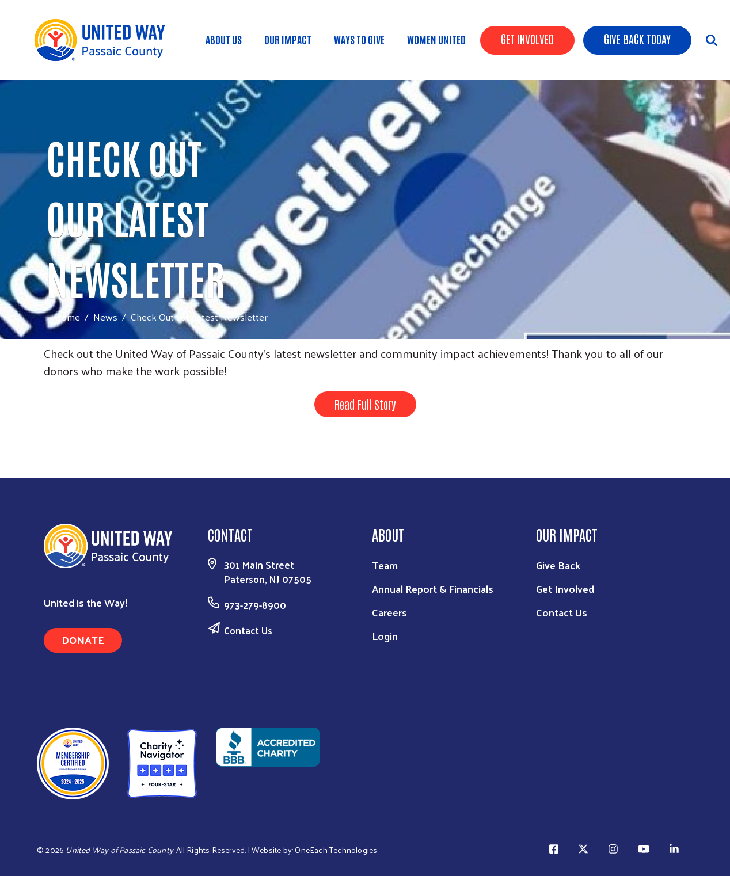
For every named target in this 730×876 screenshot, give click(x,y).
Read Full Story (365, 404)
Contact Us (248, 630)
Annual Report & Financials (432, 588)
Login (385, 636)
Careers (389, 612)
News (105, 316)
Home (67, 317)
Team (385, 565)
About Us (224, 39)
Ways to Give (359, 39)
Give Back (558, 565)
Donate (83, 639)
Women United (436, 39)
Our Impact (287, 39)
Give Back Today (637, 38)
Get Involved (527, 38)
